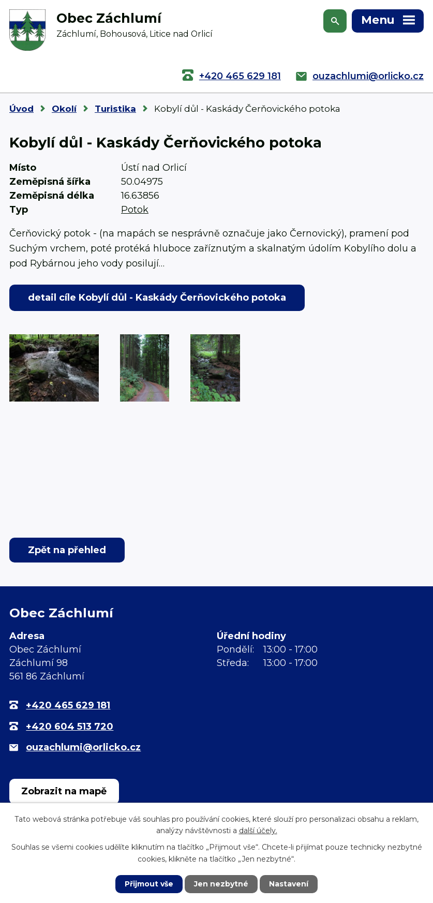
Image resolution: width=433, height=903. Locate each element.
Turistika (115, 108)
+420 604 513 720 (69, 726)
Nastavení (288, 884)
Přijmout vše (149, 884)
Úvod (21, 108)
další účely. (258, 830)
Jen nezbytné (221, 884)
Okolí (64, 108)
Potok (134, 209)
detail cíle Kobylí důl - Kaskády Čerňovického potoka (157, 297)
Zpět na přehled (67, 550)
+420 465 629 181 (240, 76)
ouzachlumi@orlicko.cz (368, 76)
